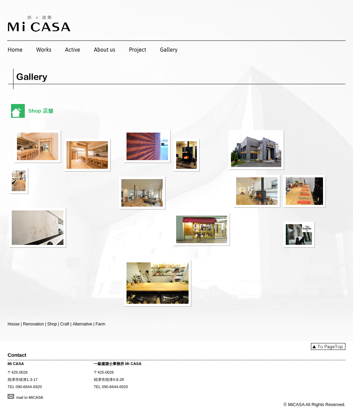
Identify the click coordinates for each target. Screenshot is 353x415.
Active (72, 49)
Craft (64, 324)
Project (137, 49)
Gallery (169, 49)
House (14, 324)
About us (104, 49)
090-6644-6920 (29, 387)
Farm (100, 324)
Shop (52, 324)
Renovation (33, 324)
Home (15, 49)
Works (43, 49)
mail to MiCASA (29, 397)
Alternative (82, 324)
